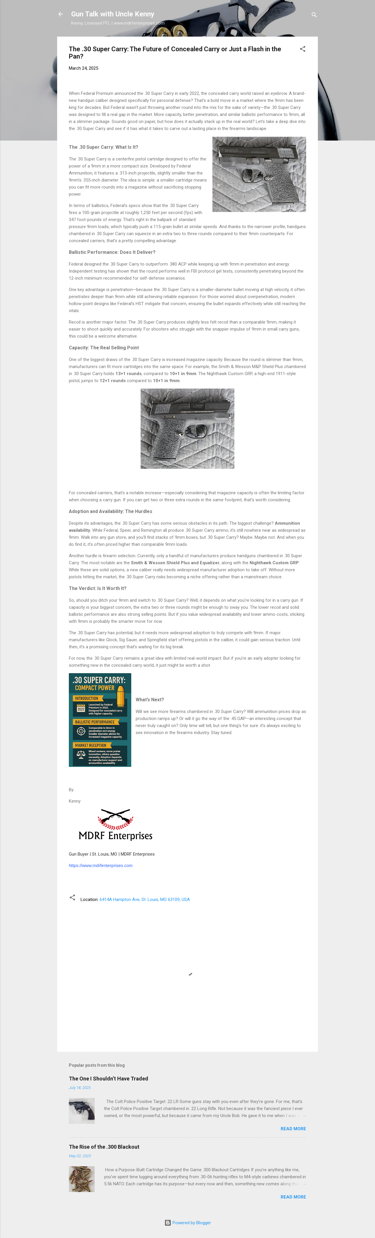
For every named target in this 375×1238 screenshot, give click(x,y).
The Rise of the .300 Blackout (104, 1147)
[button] (302, 49)
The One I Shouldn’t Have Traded (108, 1078)
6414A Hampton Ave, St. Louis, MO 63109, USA (145, 899)
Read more (293, 1128)
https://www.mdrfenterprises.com (101, 865)
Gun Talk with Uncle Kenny (112, 14)
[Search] (314, 16)
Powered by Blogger (187, 1222)
